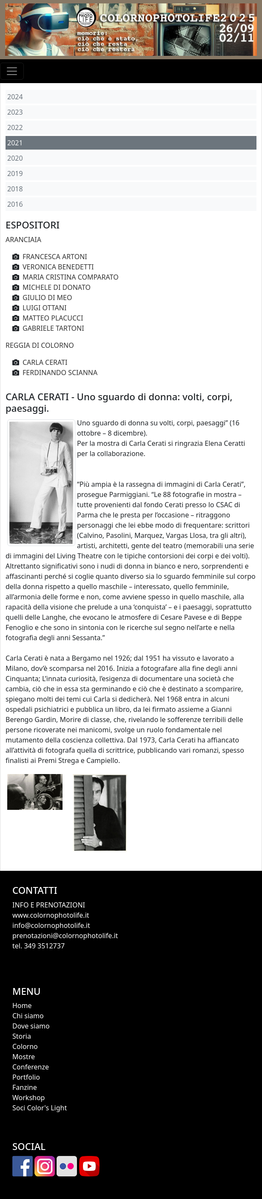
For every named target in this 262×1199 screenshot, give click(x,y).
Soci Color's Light (39, 1107)
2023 (15, 112)
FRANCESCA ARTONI (55, 256)
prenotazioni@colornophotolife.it (65, 935)
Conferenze (30, 1067)
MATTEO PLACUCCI (53, 318)
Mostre (23, 1056)
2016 (15, 204)
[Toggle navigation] (12, 71)
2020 (15, 158)
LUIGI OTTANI (44, 307)
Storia (21, 1036)
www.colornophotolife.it (50, 915)
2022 (15, 127)
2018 (15, 189)
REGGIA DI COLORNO (40, 345)
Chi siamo (28, 1015)
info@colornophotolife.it (51, 925)
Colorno (25, 1046)
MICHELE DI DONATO (57, 287)
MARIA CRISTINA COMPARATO (71, 277)
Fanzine (24, 1087)
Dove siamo (31, 1026)
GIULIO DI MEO (47, 297)
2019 (15, 173)
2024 (15, 96)
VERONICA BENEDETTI (58, 267)
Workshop (28, 1097)
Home (22, 1005)
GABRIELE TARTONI (53, 328)
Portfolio (26, 1077)
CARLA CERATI (45, 362)
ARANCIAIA (23, 239)
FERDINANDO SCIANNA (60, 372)
